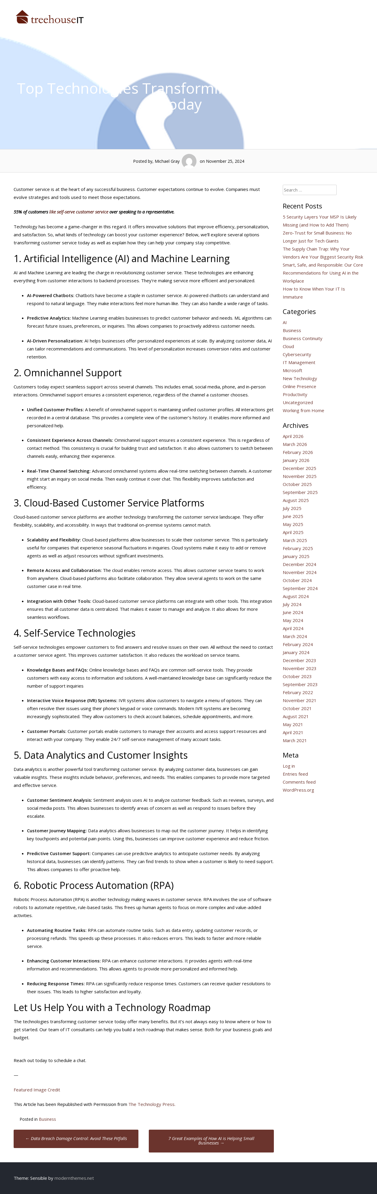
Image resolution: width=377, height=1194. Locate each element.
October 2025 (297, 484)
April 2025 (293, 532)
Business (47, 1119)
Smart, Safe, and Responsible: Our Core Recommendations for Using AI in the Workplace (323, 273)
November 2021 (300, 700)
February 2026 (298, 452)
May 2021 (293, 724)
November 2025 (300, 476)
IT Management (299, 362)
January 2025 (296, 556)
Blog (361, 14)
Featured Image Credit (37, 1090)
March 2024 (295, 636)
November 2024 (300, 572)
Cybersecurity (297, 354)
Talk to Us (333, 14)
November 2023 (300, 668)
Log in (289, 766)
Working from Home (303, 410)
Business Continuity (302, 338)
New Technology (300, 378)
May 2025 (293, 524)
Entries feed (295, 774)
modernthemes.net (74, 1178)
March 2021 (295, 740)
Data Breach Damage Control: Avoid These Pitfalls (76, 1138)
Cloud (288, 346)
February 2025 (298, 548)
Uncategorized (298, 402)
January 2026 (296, 460)
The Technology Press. (151, 1104)
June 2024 (293, 612)
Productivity (295, 394)
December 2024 (299, 564)
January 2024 (296, 652)
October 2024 (297, 580)
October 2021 (297, 708)
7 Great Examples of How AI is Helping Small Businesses (211, 1140)
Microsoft (292, 370)
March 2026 (295, 444)
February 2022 (298, 692)
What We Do (296, 14)
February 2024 (298, 644)
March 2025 (295, 540)
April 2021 (293, 732)
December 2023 (299, 660)
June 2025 (293, 516)
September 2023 (300, 684)
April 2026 (293, 436)
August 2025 (296, 500)
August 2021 (296, 716)
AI (285, 322)
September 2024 (300, 588)
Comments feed (299, 782)
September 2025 (300, 492)
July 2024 (292, 604)
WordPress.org (298, 790)
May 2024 (293, 620)
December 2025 (299, 468)
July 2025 (292, 508)
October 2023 (297, 676)
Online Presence (299, 386)
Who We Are (258, 14)
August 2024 (296, 596)
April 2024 (293, 628)
